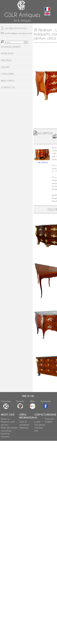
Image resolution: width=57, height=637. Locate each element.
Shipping (23, 427)
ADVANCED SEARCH (10, 46)
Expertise (5, 433)
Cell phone (39, 424)
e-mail (37, 421)
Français (49, 418)
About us (5, 418)
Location (5, 436)
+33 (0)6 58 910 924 (16, 28)
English (48, 421)
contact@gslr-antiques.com (18, 33)
